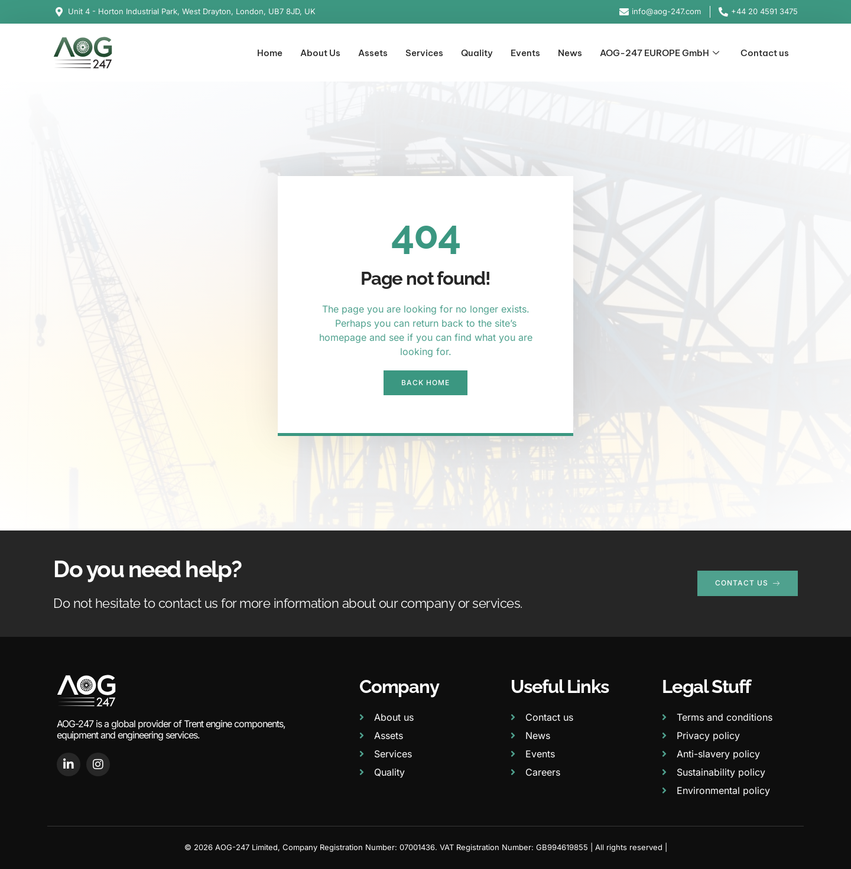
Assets (373, 52)
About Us (320, 52)
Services (424, 52)
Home (269, 52)
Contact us (764, 52)
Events (525, 52)
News (570, 52)
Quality (477, 52)
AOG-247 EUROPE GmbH (659, 53)
